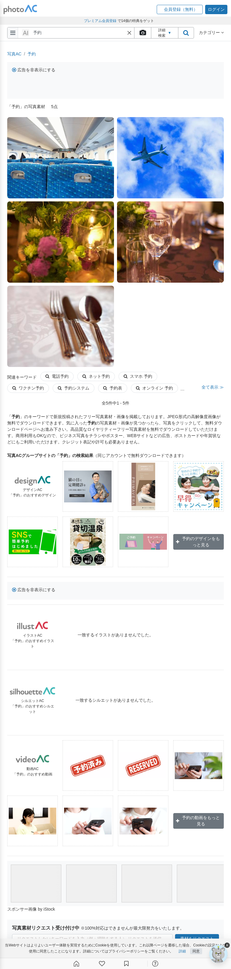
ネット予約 (96, 376)
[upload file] (142, 33)
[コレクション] (126, 964)
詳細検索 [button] (164, 33)
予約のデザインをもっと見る (198, 541)
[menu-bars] (13, 33)
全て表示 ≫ (213, 387)
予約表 (112, 388)
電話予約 (57, 376)
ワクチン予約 (28, 388)
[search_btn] (186, 33)
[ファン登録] (102, 964)
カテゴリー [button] (211, 32)
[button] (180, 9)
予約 (31, 53)
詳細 (182, 951)
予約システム (73, 388)
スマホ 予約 (138, 376)
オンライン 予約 (154, 388)
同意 (196, 951)
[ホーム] (76, 964)
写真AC (14, 53)
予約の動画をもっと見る (198, 820)
